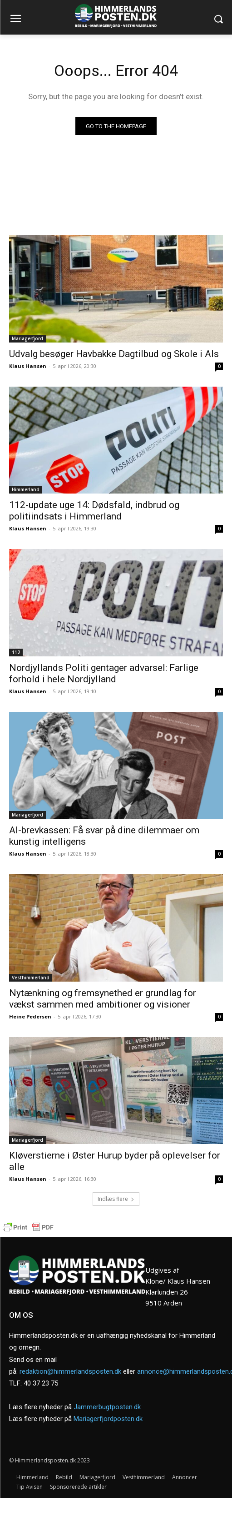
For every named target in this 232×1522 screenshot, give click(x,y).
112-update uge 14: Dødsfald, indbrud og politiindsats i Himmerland (94, 510)
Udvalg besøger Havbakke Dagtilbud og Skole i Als (114, 353)
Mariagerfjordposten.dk (108, 1419)
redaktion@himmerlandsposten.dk (70, 1371)
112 (16, 652)
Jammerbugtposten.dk (107, 1407)
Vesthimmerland (30, 977)
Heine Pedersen (30, 1016)
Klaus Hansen (27, 366)
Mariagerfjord (27, 338)
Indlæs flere (116, 1199)
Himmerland (25, 489)
